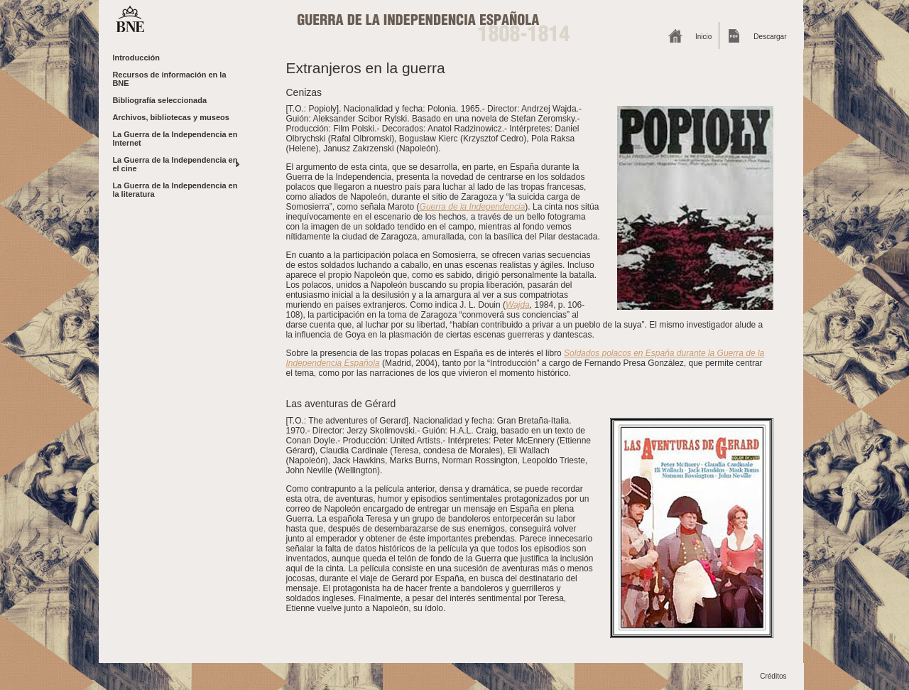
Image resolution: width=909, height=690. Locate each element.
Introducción (136, 57)
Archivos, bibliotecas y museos (170, 117)
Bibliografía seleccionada (159, 100)
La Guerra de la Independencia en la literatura (174, 189)
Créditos (773, 676)
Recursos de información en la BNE (169, 78)
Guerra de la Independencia (473, 207)
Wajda (518, 305)
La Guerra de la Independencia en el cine (174, 164)
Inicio (703, 37)
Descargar (769, 37)
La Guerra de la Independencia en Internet (174, 138)
